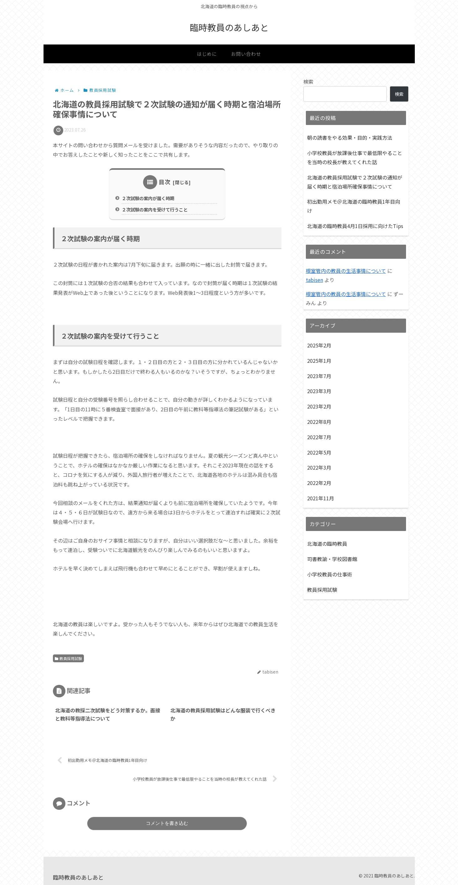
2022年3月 (319, 467)
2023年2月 (319, 406)
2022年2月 (319, 483)
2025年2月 (319, 345)
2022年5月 (319, 452)
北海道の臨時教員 (327, 543)
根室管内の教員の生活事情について (346, 270)
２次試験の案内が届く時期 (148, 198)
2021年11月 (320, 498)
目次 (165, 182)
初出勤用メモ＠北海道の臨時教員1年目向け (353, 206)
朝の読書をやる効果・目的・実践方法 (349, 137)
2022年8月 (319, 421)
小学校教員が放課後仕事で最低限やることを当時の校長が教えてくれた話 (354, 157)
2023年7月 (319, 376)
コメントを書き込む (167, 823)
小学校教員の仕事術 (329, 574)
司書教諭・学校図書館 (332, 559)
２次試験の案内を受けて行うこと (155, 209)
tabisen (314, 280)
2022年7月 (319, 437)
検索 (308, 81)
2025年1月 (319, 360)
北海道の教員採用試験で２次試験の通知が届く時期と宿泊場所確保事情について (354, 182)
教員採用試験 (68, 658)
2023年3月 (319, 391)
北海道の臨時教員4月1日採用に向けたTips (355, 226)
